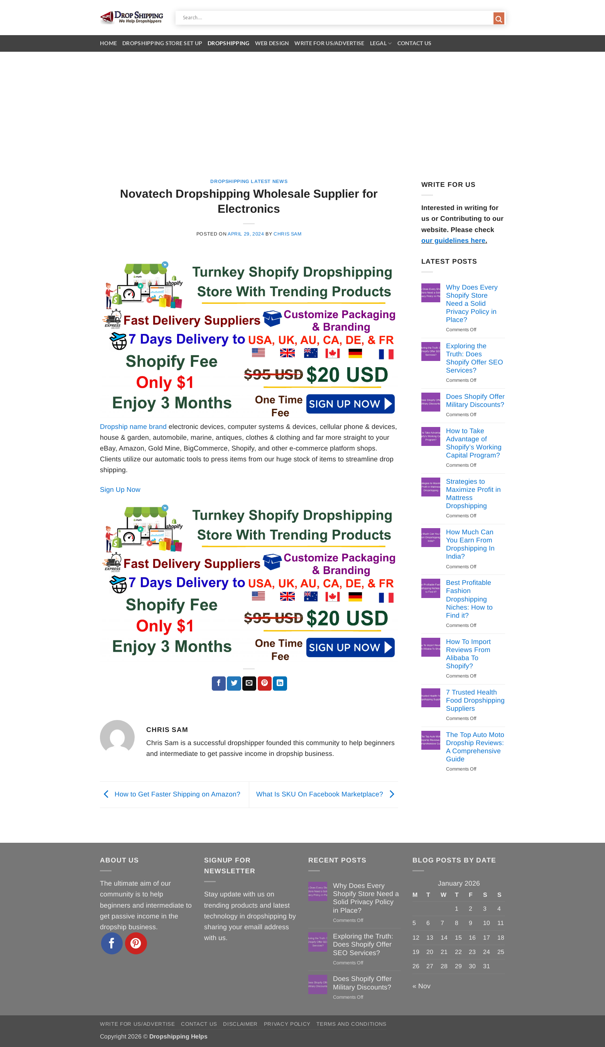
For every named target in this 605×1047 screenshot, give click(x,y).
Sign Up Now (120, 489)
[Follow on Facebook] (112, 943)
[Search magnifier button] (498, 19)
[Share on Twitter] (234, 683)
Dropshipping (228, 43)
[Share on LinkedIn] (280, 683)
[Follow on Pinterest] (136, 943)
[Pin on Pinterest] (265, 683)
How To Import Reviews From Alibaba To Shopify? (468, 654)
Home (108, 43)
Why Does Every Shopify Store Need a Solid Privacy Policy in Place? (472, 303)
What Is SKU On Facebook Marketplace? (327, 794)
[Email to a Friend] (249, 683)
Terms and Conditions (351, 1024)
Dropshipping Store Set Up (162, 43)
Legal (381, 43)
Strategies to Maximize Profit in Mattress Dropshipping (473, 494)
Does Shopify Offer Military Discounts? (475, 400)
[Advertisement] (302, 110)
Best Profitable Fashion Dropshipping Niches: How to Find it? (469, 599)
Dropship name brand (133, 426)
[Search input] (337, 17)
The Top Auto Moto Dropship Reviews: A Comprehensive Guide (475, 747)
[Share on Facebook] (219, 683)
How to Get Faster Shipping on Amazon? (170, 794)
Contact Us (414, 43)
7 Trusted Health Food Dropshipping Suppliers (475, 700)
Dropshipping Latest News (248, 181)
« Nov (421, 986)
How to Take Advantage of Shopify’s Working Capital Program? (474, 443)
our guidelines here (453, 240)
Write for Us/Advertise (329, 43)
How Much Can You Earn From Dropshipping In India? (470, 544)
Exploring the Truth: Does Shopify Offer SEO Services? (474, 358)
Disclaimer (240, 1024)
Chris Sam (288, 234)
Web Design (272, 43)
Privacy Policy (287, 1024)
